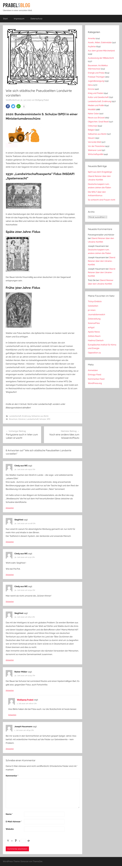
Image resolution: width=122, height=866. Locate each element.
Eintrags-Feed (94, 374)
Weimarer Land (95, 150)
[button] (8, 106)
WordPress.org (95, 383)
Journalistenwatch (96, 314)
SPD (48, 419)
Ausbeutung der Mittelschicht (101, 58)
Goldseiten (93, 306)
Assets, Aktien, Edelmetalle (100, 42)
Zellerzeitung (94, 319)
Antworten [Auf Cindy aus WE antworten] (10, 508)
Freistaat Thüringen (96, 77)
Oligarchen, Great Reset (98, 122)
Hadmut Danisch (96, 340)
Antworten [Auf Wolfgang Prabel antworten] (12, 715)
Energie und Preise (96, 73)
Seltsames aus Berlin (40, 416)
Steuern (91, 138)
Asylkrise (92, 46)
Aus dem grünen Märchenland (101, 51)
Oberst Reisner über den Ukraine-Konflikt (101, 261)
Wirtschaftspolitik (95, 154)
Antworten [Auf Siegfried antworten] (10, 542)
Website (10, 829)
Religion (91, 130)
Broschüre (13, 419)
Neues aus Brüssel (96, 118)
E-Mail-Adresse (14, 821)
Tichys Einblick (95, 301)
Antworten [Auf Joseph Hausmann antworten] (10, 749)
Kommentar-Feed (96, 379)
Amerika (91, 38)
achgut (91, 327)
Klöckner (22, 419)
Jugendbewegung (96, 81)
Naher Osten (93, 113)
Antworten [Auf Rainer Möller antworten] (10, 690)
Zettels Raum (94, 336)
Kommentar (12, 775)
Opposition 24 (94, 352)
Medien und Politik (96, 105)
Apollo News (94, 332)
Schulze (42, 419)
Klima (90, 85)
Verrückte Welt (94, 142)
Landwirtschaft (32, 419)
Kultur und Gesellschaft (98, 97)
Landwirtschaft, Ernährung (20, 416)
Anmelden (93, 370)
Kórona (91, 89)
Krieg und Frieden (95, 93)
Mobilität (91, 109)
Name (9, 814)
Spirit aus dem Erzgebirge (100, 172)
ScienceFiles (94, 323)
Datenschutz (36, 18)
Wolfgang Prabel (42, 100)
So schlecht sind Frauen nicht (101, 200)
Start (5, 18)
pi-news (91, 310)
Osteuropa (92, 126)
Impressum (19, 18)
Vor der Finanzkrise (96, 146)
